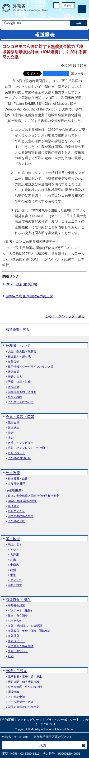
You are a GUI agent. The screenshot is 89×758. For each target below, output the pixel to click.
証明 (11, 656)
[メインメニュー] (82, 9)
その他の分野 (16, 521)
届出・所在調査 (18, 615)
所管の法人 (15, 376)
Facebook (59, 13)
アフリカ (16, 580)
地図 (42, 745)
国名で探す (15, 585)
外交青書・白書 (18, 478)
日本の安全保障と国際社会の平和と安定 (33, 495)
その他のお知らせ (19, 458)
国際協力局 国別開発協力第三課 (29, 296)
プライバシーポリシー (60, 720)
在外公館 (13, 361)
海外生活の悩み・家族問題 (25, 625)
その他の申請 (16, 697)
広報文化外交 (16, 511)
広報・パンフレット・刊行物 (26, 448)
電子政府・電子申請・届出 (25, 676)
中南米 (14, 564)
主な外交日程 (16, 483)
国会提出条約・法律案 (22, 392)
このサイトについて (20, 402)
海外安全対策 (16, 605)
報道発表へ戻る (17, 329)
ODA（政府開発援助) (21, 284)
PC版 (56, 5)
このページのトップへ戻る (65, 316)
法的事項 (8, 720)
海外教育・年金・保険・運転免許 (29, 631)
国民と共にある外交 (20, 516)
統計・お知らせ (18, 651)
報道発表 (13, 427)
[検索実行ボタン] (78, 23)
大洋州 (14, 554)
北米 (13, 559)
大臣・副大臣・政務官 (22, 351)
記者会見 (13, 422)
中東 (13, 575)
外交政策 (13, 473)
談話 (11, 432)
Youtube (72, 13)
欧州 (13, 570)
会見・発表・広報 (20, 417)
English (68, 5)
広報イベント (16, 453)
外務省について (18, 346)
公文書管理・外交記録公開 (25, 687)
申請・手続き (16, 671)
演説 (11, 437)
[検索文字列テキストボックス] (36, 23)
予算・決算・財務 (19, 381)
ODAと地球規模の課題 (22, 501)
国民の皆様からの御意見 (23, 707)
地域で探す (15, 544)
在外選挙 (13, 636)
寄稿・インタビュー (20, 442)
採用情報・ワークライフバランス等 (30, 366)
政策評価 (13, 387)
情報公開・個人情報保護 (23, 682)
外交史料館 (15, 397)
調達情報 (13, 692)
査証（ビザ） (16, 641)
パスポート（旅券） (20, 610)
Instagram (66, 13)
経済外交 (13, 506)
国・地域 (13, 539)
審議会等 (13, 371)
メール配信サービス (20, 702)
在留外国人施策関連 (20, 646)
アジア (14, 549)
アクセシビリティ (29, 720)
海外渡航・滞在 (18, 600)
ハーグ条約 (15, 620)
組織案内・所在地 (19, 356)
